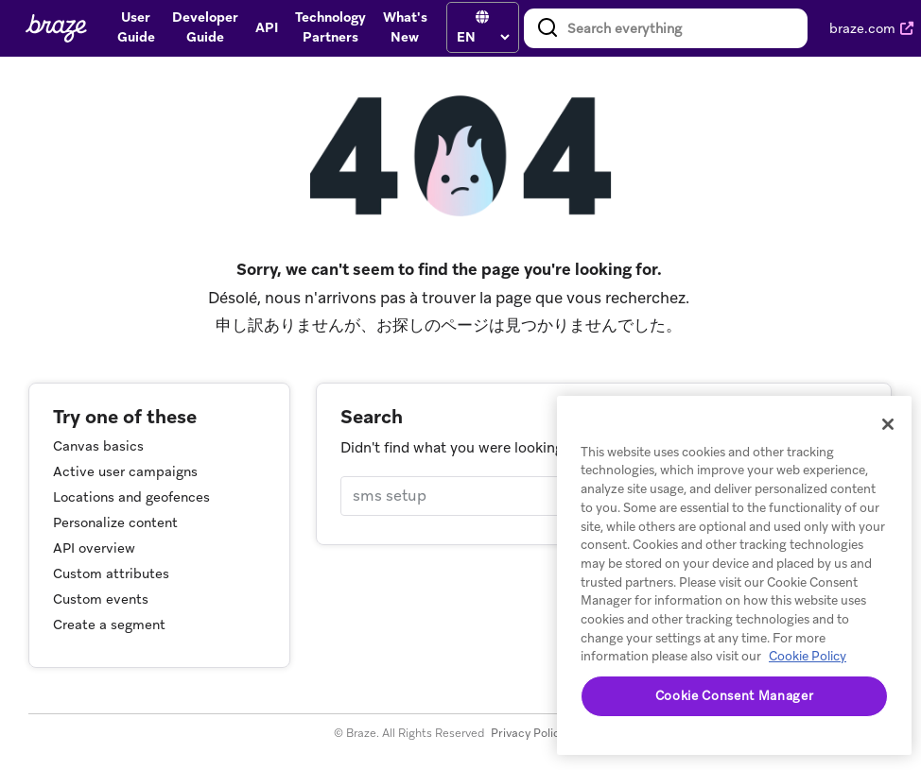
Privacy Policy (528, 733)
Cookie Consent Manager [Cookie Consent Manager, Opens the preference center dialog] (734, 696)
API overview (94, 547)
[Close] (888, 424)
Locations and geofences (131, 496)
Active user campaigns (125, 471)
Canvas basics (98, 445)
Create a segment (109, 624)
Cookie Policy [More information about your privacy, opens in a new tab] (807, 656)
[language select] (483, 36)
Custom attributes (111, 573)
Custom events (100, 598)
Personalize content (115, 522)
